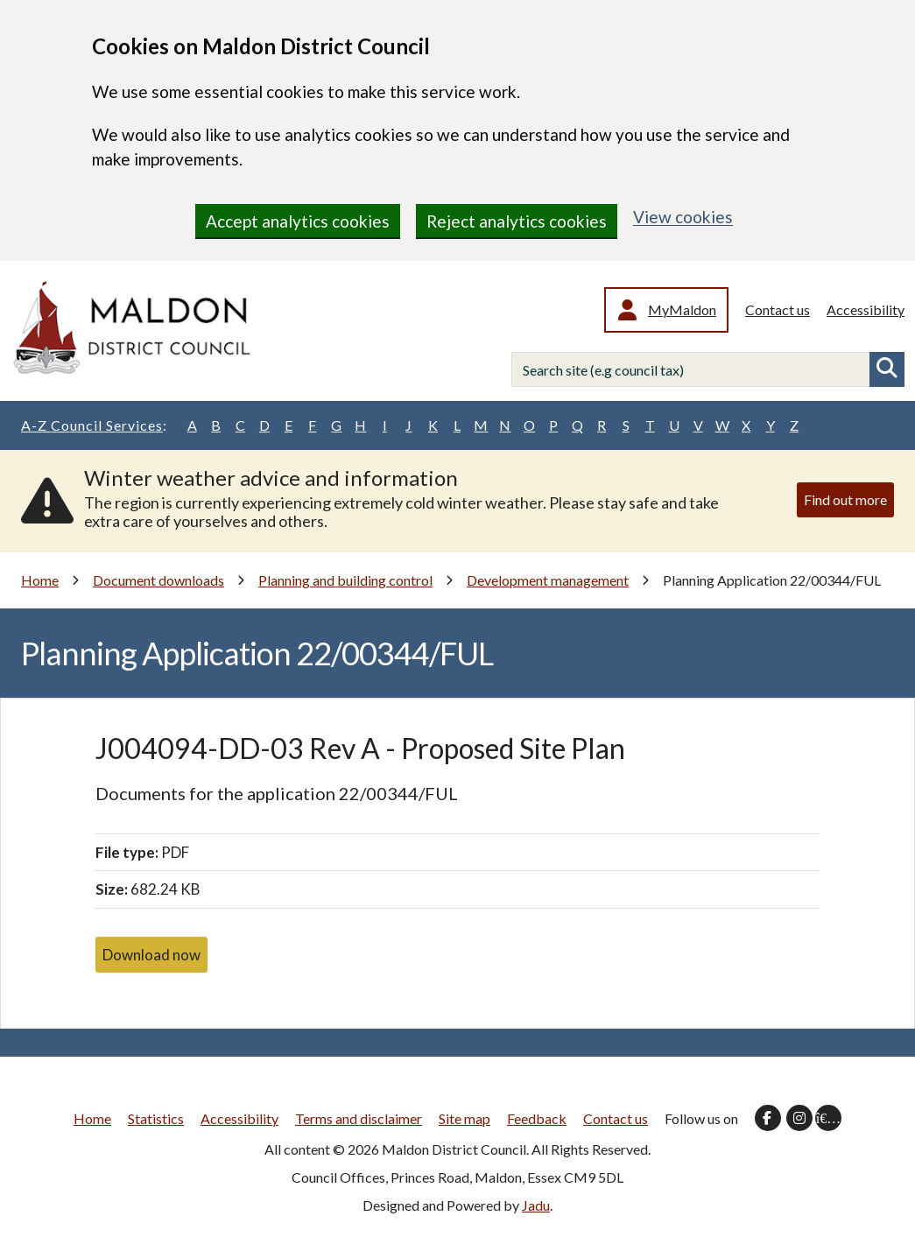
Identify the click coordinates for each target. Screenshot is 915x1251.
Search (886, 369)
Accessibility (865, 309)
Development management (548, 580)
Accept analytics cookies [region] (298, 221)
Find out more (845, 499)
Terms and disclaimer (358, 1118)
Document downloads (158, 580)
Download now (151, 954)
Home (40, 580)
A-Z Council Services (94, 425)
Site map (464, 1118)
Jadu (536, 1205)
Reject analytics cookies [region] (516, 221)
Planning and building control (345, 580)
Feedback (537, 1118)
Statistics (156, 1118)
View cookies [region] (683, 216)
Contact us (777, 309)
